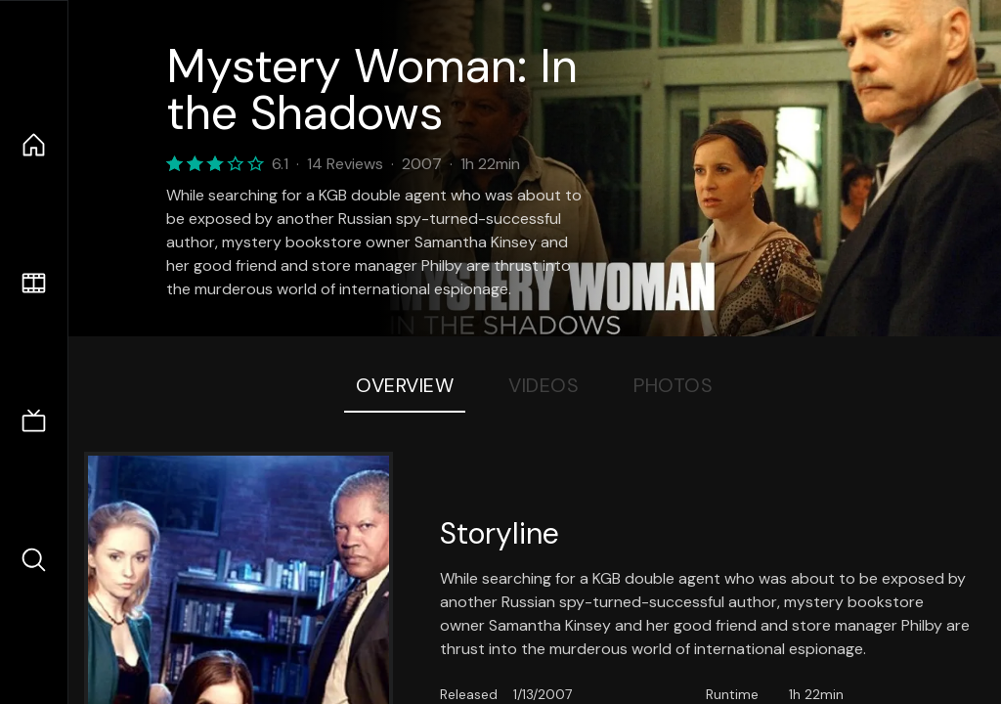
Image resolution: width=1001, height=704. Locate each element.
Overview (405, 385)
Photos (673, 385)
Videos (543, 385)
